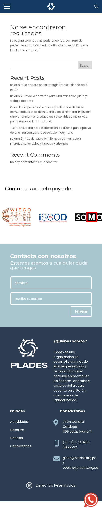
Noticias (16, 438)
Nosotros (17, 430)
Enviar (81, 311)
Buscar (85, 65)
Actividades (19, 421)
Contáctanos (20, 446)
